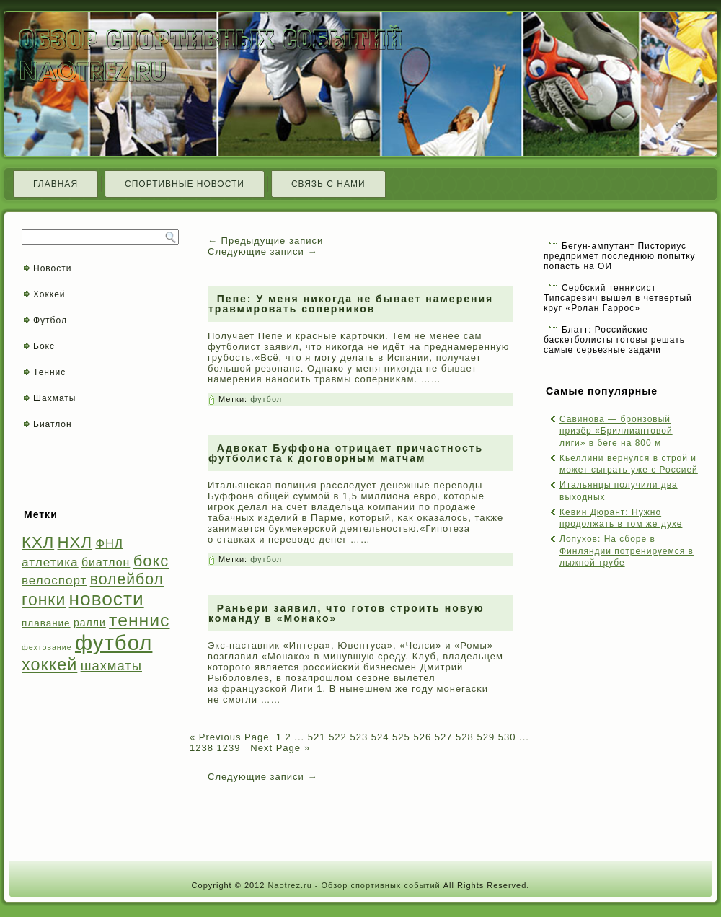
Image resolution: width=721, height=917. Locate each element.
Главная (55, 184)
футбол (113, 642)
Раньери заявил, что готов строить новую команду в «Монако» (346, 613)
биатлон (105, 562)
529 (486, 737)
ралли (90, 622)
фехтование (47, 647)
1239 (229, 747)
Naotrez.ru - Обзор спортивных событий (353, 885)
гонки (44, 599)
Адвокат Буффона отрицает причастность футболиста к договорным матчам (345, 453)
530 (507, 737)
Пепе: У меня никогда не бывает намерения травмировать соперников (350, 304)
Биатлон (52, 424)
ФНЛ (109, 543)
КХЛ (38, 542)
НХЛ (75, 542)
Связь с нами (328, 184)
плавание (46, 623)
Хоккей (49, 294)
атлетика (50, 562)
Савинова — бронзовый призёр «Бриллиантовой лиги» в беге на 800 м (616, 431)
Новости (52, 268)
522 (338, 737)
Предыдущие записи (265, 240)
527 (444, 737)
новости (106, 599)
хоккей (49, 664)
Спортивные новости (184, 184)
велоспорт (54, 580)
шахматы (111, 665)
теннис (139, 620)
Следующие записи (262, 251)
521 (317, 737)
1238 (201, 747)
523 (359, 737)
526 (422, 737)
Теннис (49, 372)
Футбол (50, 320)
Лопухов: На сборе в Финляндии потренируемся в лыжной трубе (626, 551)
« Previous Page (229, 737)
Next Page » (278, 747)
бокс (151, 561)
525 (401, 737)
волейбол (127, 579)
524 (380, 737)
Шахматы (54, 398)
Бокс (44, 346)
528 (465, 737)
